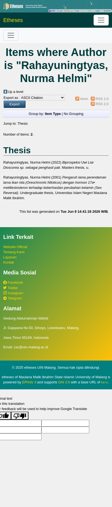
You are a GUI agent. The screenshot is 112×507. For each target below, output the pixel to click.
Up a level (15, 92)
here (104, 382)
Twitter (10, 288)
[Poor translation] (19, 415)
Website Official (15, 247)
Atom (84, 99)
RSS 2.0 (101, 104)
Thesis (22, 123)
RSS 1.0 (101, 99)
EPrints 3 (29, 382)
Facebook (13, 282)
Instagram (13, 293)
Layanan (10, 257)
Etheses (13, 20)
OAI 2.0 (64, 382)
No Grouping (74, 114)
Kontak (8, 262)
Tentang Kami (13, 252)
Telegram (12, 298)
